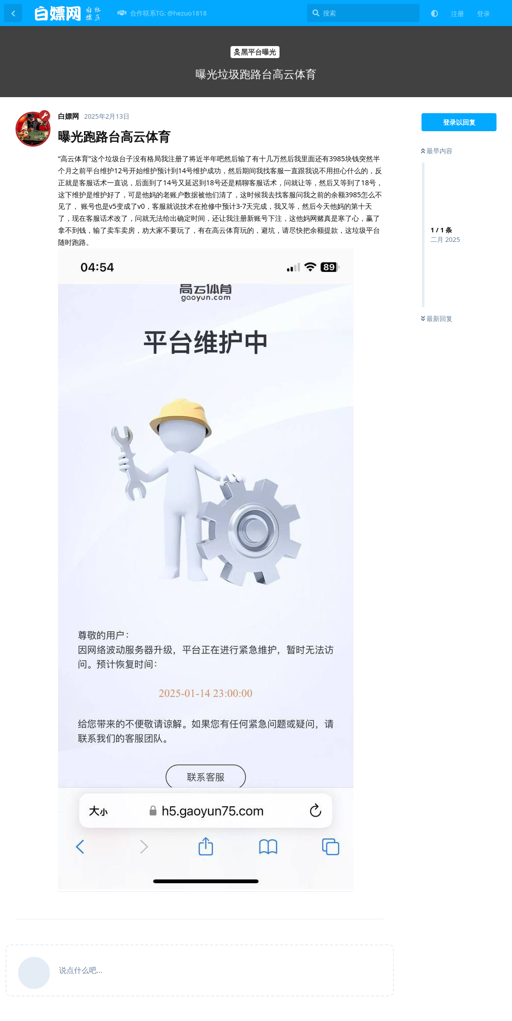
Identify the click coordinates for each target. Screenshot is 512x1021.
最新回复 (436, 318)
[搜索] (363, 13)
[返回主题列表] (13, 13)
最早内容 (436, 150)
